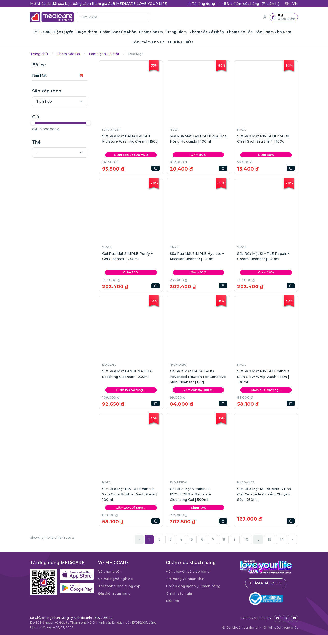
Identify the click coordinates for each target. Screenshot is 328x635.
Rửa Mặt (39, 75)
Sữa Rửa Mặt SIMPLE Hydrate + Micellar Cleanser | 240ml (197, 256)
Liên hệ (172, 601)
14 (282, 539)
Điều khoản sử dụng (240, 627)
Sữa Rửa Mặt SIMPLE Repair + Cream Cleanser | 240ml (263, 256)
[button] (284, 17)
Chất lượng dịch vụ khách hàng (193, 586)
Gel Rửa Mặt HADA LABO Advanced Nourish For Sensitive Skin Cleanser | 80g (198, 376)
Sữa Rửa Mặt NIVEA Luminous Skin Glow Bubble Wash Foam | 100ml (129, 494)
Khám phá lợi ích (265, 583)
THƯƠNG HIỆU (180, 42)
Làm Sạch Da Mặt (104, 54)
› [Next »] (292, 539)
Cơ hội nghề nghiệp (115, 579)
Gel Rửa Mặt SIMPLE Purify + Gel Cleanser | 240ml (127, 256)
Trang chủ (39, 54)
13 (269, 539)
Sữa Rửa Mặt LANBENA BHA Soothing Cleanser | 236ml (127, 374)
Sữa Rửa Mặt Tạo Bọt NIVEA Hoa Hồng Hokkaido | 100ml (198, 139)
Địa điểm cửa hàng (114, 593)
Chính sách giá (179, 593)
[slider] (33, 123)
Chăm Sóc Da (68, 54)
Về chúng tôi (109, 571)
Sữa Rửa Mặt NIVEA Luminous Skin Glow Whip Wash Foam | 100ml (263, 376)
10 (246, 539)
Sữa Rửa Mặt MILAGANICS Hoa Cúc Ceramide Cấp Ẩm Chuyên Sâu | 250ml (264, 494)
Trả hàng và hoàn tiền (185, 579)
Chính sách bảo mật (280, 627)
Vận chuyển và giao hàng (188, 571)
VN (295, 3)
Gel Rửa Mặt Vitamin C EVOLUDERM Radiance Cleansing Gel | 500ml (190, 494)
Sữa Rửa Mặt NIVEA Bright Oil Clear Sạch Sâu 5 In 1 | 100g (263, 139)
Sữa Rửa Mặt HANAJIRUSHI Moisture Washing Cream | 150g (130, 139)
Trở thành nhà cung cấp (119, 586)
